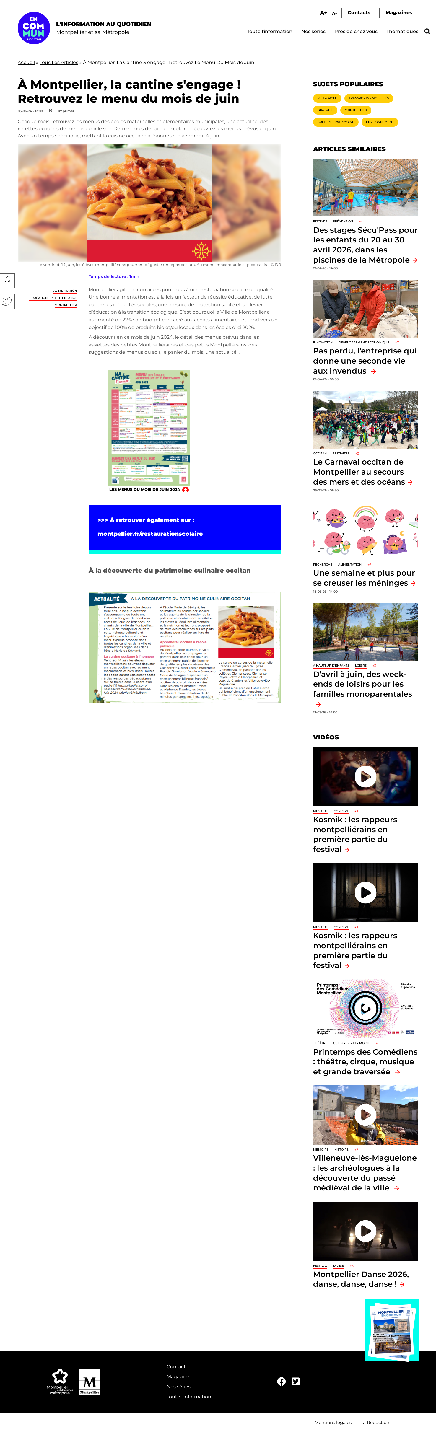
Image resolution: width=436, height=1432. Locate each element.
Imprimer (66, 111)
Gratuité (325, 110)
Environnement (380, 121)
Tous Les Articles (59, 62)
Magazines (398, 12)
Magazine (178, 1376)
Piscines (320, 221)
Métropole (327, 98)
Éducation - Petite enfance (53, 297)
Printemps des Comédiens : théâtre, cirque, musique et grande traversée (365, 1061)
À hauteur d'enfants (331, 665)
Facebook (7, 280)
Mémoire (320, 1149)
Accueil (26, 62)
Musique (320, 811)
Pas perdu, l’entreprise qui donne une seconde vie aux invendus (365, 360)
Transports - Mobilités (369, 98)
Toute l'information (269, 31)
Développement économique (364, 342)
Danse (338, 1265)
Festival (320, 1265)
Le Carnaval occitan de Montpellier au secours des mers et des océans (359, 471)
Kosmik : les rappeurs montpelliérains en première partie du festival (355, 834)
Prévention (343, 221)
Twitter (7, 301)
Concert (341, 811)
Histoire (341, 1149)
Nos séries (313, 31)
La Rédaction (374, 1422)
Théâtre (320, 1043)
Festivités (341, 453)
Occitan (320, 453)
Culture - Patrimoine (336, 121)
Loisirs (361, 665)
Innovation (323, 342)
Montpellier (66, 305)
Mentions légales (333, 1422)
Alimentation (65, 290)
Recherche (322, 564)
